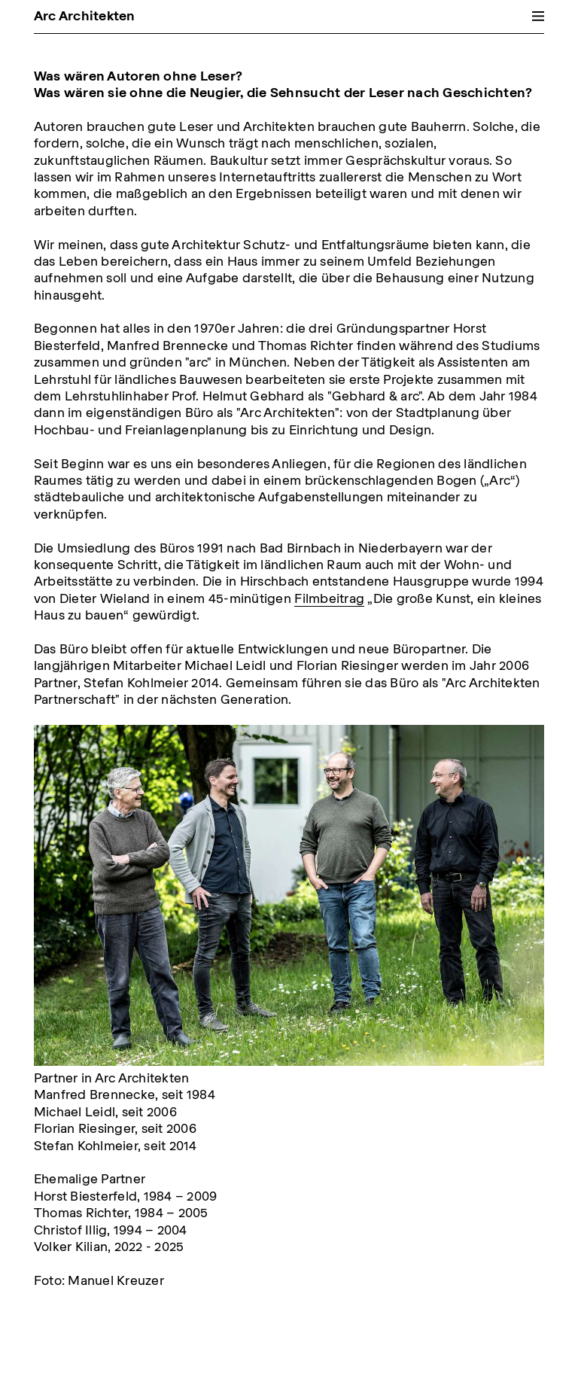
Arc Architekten (84, 15)
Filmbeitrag (329, 598)
